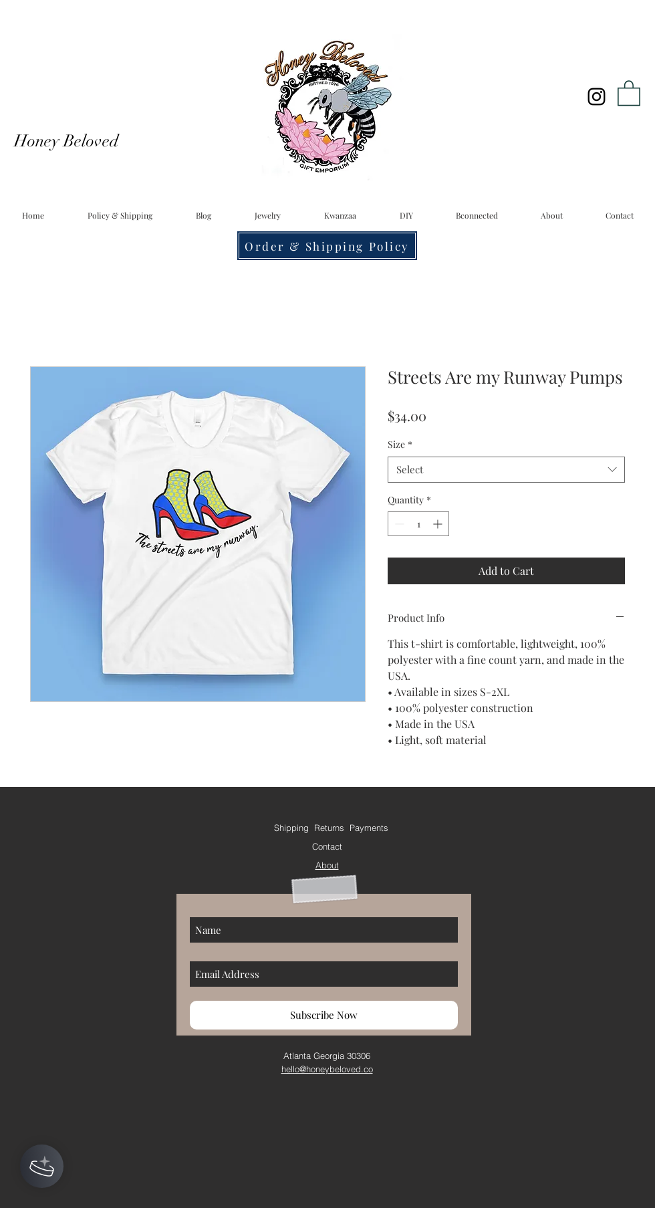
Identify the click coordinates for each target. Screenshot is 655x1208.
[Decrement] (398, 523)
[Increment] (438, 523)
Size (400, 444)
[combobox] (506, 470)
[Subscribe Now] (324, 1015)
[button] (629, 92)
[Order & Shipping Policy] (327, 246)
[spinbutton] (418, 523)
